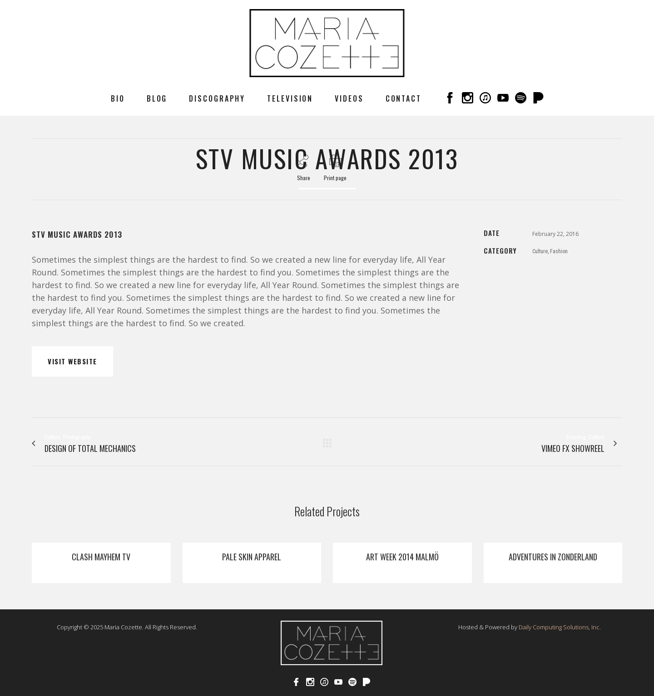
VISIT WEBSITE (72, 361)
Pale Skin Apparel (251, 557)
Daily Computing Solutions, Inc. (560, 627)
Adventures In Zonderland (553, 557)
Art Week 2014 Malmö (402, 557)
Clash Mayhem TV (101, 557)
